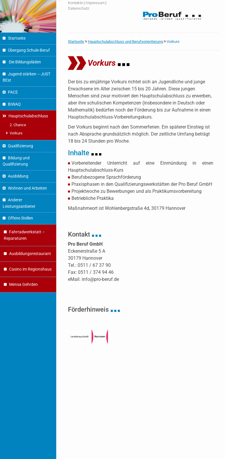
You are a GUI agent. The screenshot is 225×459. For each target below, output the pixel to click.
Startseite (16, 38)
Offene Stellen (20, 218)
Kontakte (75, 3)
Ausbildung (18, 176)
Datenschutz (78, 8)
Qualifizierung (20, 146)
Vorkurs (16, 133)
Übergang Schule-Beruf (29, 50)
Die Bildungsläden (24, 62)
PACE (13, 92)
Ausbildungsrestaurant (30, 253)
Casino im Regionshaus (30, 269)
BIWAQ (14, 104)
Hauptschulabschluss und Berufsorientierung (125, 41)
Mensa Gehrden (23, 284)
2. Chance (18, 125)
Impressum (95, 3)
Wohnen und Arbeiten (27, 188)
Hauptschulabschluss (28, 116)
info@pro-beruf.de (100, 279)
